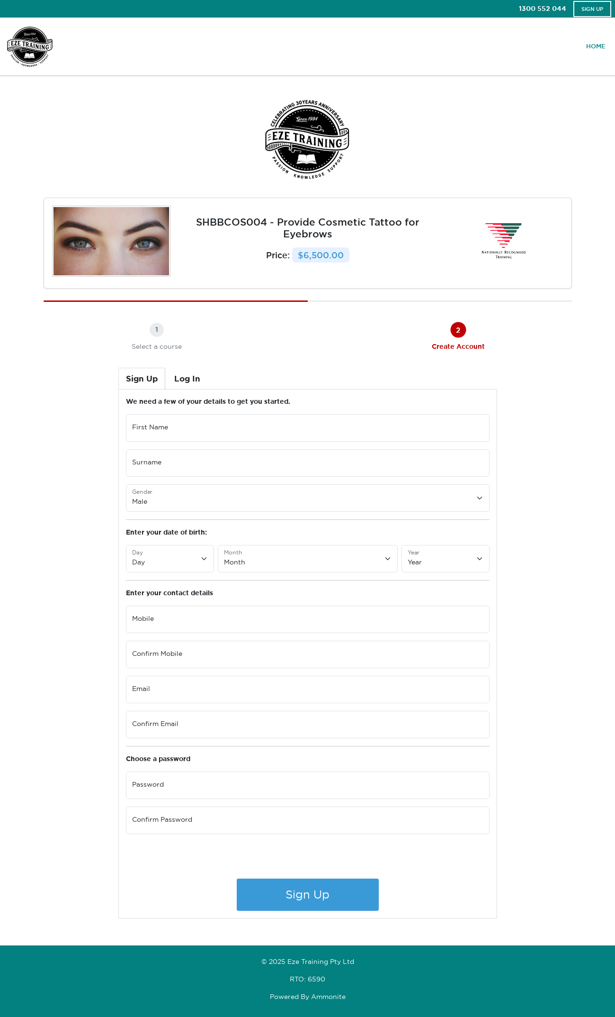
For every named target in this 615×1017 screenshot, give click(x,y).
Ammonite (328, 996)
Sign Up (307, 894)
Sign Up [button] (592, 9)
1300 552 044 (542, 8)
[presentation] (198, 860)
